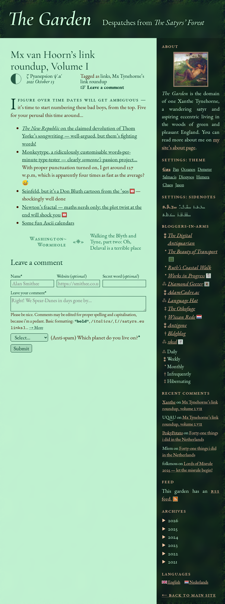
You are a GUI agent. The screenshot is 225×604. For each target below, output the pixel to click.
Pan (176, 169)
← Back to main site (189, 594)
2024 (173, 536)
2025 (173, 528)
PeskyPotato (172, 433)
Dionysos (186, 177)
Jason (179, 185)
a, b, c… (169, 214)
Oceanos (188, 169)
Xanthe (169, 402)
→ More (36, 327)
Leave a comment (37, 262)
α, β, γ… (170, 206)
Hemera (202, 177)
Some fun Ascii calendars (48, 222)
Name (16, 276)
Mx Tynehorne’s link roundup (112, 79)
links (105, 76)
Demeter (205, 169)
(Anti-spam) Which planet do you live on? (95, 337)
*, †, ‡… (185, 206)
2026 (173, 520)
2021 (172, 561)
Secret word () (121, 276)
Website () (72, 276)
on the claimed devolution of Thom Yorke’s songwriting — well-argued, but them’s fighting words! (79, 136)
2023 (173, 545)
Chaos (168, 185)
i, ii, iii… (184, 214)
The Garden (49, 19)
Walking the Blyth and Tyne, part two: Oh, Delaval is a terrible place (115, 241)
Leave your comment (28, 293)
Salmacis (169, 177)
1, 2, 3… (199, 206)
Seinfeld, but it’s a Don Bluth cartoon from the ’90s (75, 190)
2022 (173, 553)
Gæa (166, 169)
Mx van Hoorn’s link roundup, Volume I (53, 60)
